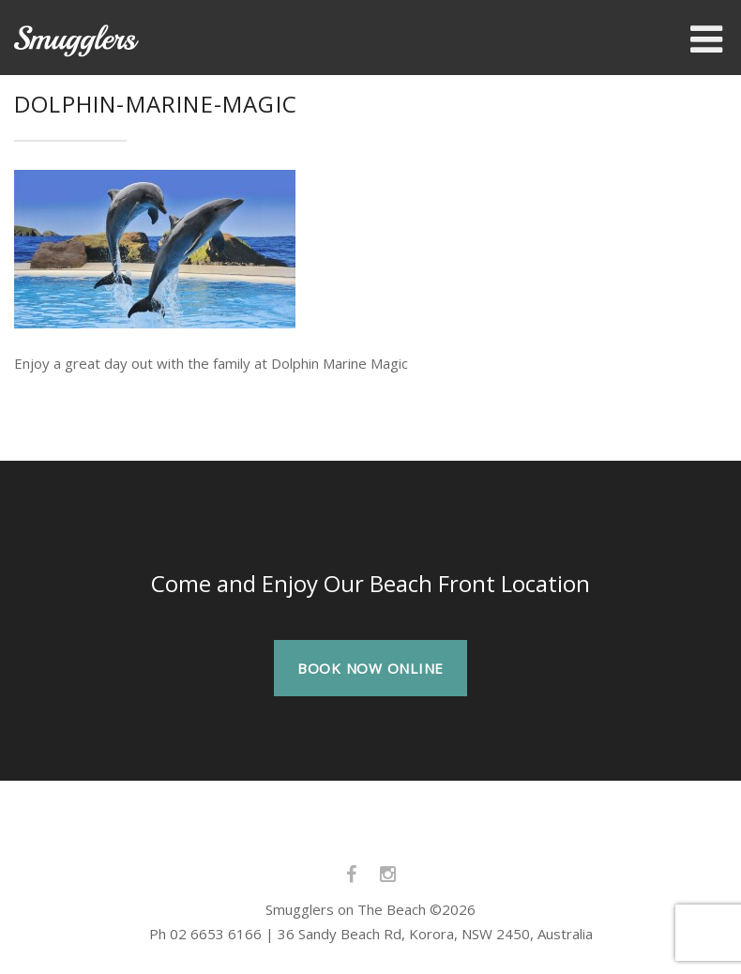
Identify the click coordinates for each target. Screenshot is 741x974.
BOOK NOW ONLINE (370, 668)
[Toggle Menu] (706, 39)
